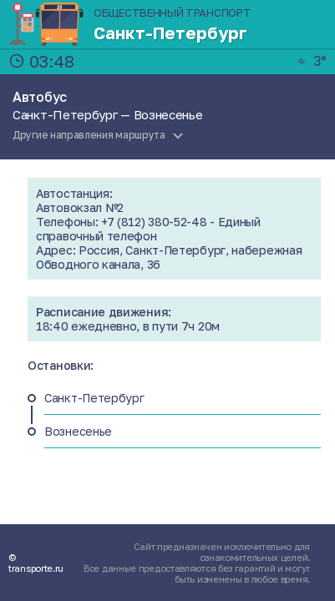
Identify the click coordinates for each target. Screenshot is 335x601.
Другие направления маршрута (89, 135)
